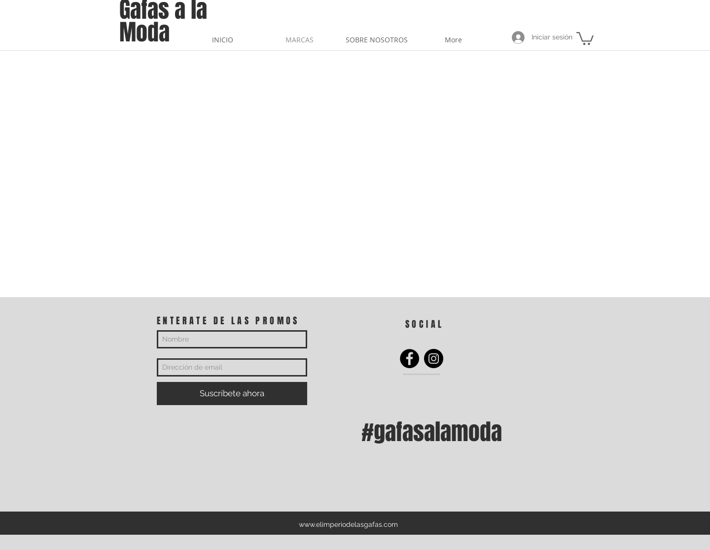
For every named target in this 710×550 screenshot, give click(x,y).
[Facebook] (409, 358)
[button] (585, 38)
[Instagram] (433, 358)
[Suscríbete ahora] (232, 393)
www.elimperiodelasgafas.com (348, 524)
